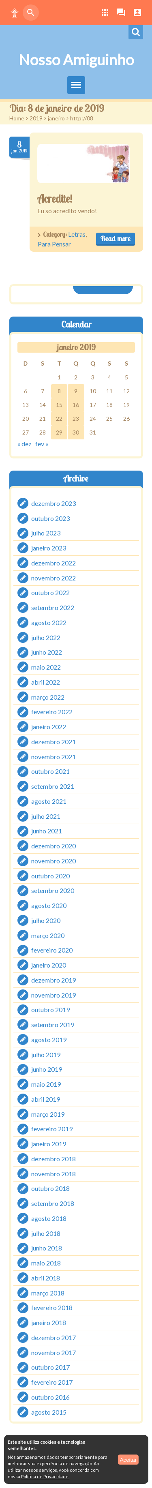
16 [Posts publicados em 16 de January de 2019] (76, 404)
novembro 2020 (53, 861)
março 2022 (47, 697)
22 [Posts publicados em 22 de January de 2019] (59, 418)
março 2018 (47, 1293)
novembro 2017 (53, 1352)
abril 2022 (45, 682)
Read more (116, 238)
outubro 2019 (50, 1009)
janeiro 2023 (48, 548)
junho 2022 (46, 652)
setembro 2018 (52, 1203)
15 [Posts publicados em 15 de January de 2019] (59, 404)
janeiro (56, 118)
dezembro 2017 (53, 1337)
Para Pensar (54, 244)
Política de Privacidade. (45, 1476)
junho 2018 (46, 1248)
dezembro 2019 (53, 980)
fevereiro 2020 (52, 950)
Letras (77, 234)
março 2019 (47, 1114)
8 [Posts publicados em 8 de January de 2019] (59, 391)
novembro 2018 (53, 1174)
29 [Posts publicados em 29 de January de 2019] (59, 432)
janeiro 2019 (48, 1144)
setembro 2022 (52, 607)
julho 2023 (45, 533)
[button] (14, 12)
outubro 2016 (50, 1397)
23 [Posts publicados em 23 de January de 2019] (76, 418)
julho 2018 (45, 1233)
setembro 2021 (52, 786)
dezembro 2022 (53, 563)
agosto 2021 (48, 801)
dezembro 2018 (53, 1159)
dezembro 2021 (53, 741)
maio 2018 (46, 1263)
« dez (24, 443)
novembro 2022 (53, 578)
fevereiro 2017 (52, 1382)
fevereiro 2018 (52, 1307)
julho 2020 (45, 920)
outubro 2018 (50, 1188)
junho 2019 (46, 1069)
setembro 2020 (52, 890)
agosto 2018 (48, 1218)
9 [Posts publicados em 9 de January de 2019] (75, 391)
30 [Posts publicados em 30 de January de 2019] (76, 432)
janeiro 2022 (48, 726)
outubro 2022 (50, 592)
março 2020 (47, 935)
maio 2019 (46, 1084)
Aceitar (128, 1459)
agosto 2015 (48, 1412)
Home (16, 118)
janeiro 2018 (48, 1322)
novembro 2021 (53, 756)
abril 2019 (45, 1099)
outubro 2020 (50, 876)
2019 (36, 118)
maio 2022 (46, 667)
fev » (42, 443)
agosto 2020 (48, 905)
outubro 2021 (50, 771)
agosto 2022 (48, 622)
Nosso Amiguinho (76, 60)
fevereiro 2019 (52, 1129)
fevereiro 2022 (52, 711)
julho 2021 (45, 816)
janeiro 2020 (48, 965)
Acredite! (54, 199)
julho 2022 (45, 637)
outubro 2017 (50, 1367)
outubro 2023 (50, 518)
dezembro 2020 (53, 846)
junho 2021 (46, 831)
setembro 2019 (52, 1024)
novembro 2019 (53, 995)
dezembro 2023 (53, 503)
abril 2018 (45, 1278)
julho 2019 (45, 1054)
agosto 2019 (48, 1039)
